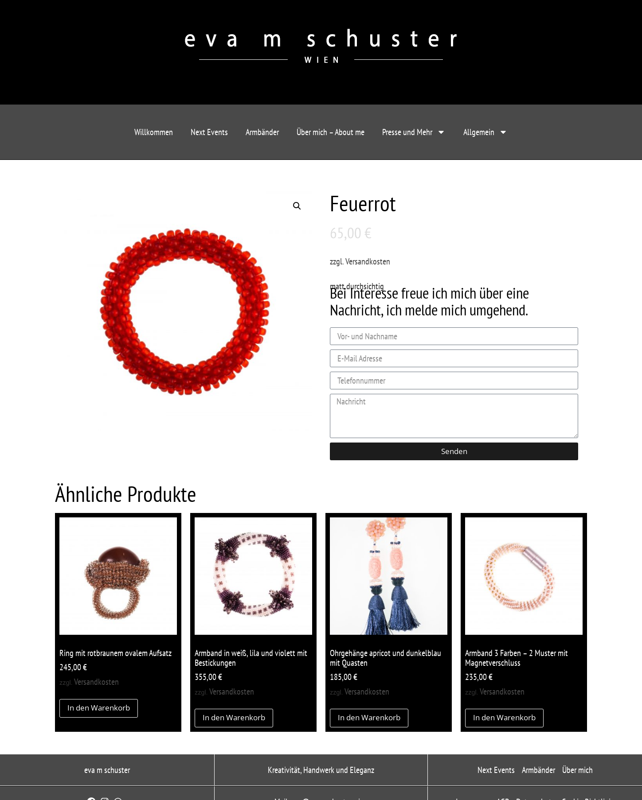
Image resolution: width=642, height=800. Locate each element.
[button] (297, 206)
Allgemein (485, 132)
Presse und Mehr (414, 132)
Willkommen (153, 132)
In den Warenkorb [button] (98, 708)
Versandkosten (367, 261)
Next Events (209, 132)
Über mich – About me (330, 132)
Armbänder (262, 132)
